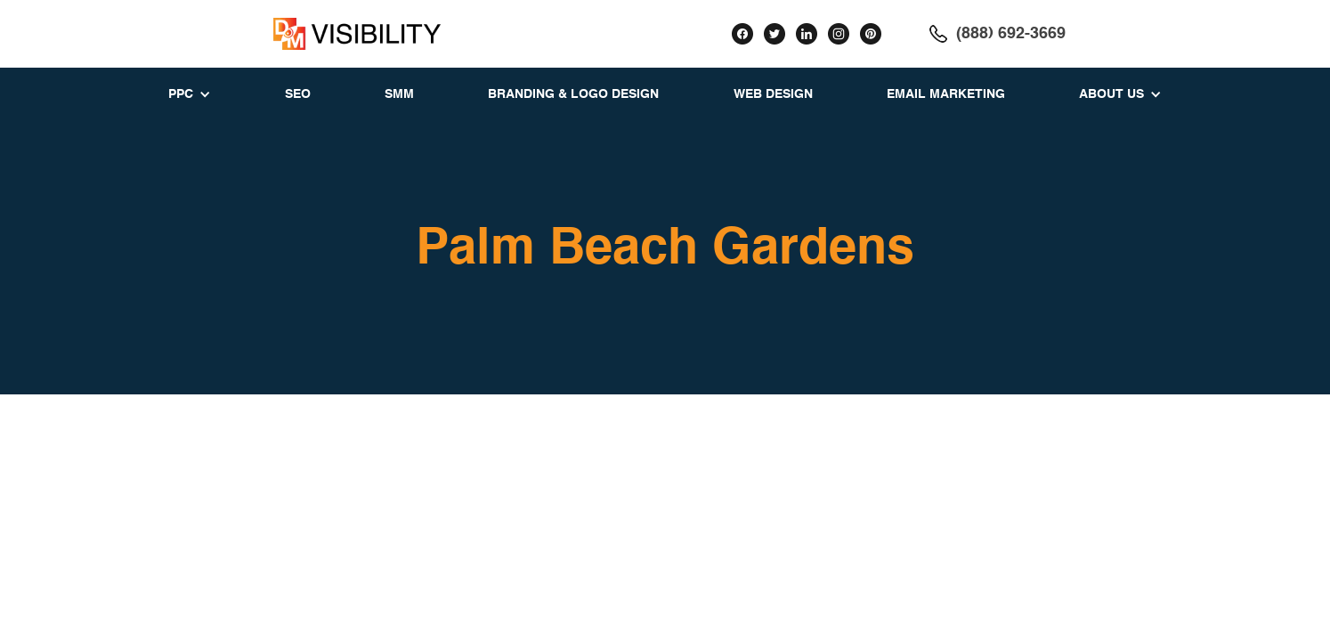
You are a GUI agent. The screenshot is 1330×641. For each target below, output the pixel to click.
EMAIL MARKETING (946, 94)
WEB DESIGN (773, 94)
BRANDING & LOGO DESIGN (573, 94)
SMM (399, 94)
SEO (298, 94)
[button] (189, 94)
